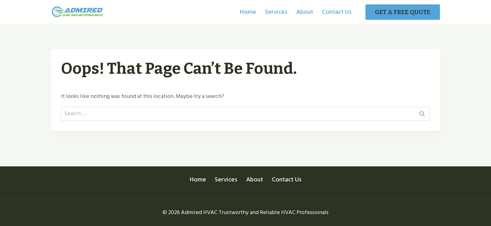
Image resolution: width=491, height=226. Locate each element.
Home (248, 12)
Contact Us (337, 12)
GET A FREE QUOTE (403, 12)
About (304, 12)
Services (276, 12)
